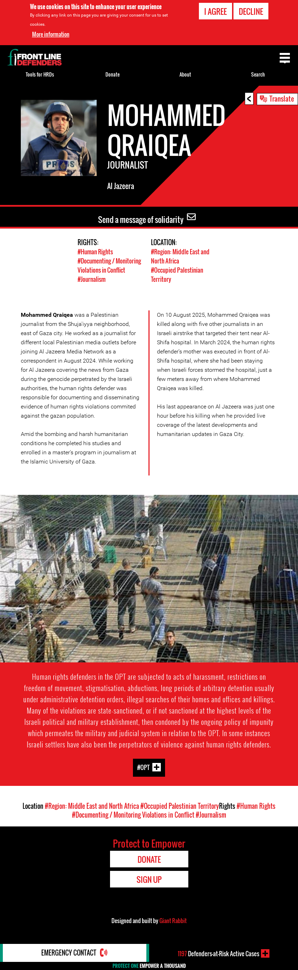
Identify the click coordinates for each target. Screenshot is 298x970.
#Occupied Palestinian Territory (179, 805)
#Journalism (91, 278)
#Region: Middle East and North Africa (92, 805)
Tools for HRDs (40, 74)
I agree (215, 11)
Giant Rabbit (173, 919)
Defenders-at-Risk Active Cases (218, 953)
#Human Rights (95, 251)
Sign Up (149, 878)
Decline (251, 11)
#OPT (143, 766)
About (185, 74)
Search (258, 74)
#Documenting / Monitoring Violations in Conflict (109, 265)
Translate (281, 98)
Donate (112, 74)
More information (50, 34)
